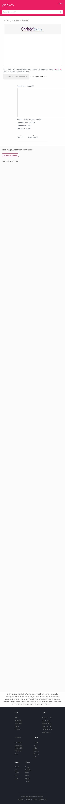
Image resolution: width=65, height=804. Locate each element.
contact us (57, 69)
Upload (60, 3)
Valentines (18, 751)
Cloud (17, 767)
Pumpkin (17, 729)
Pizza (16, 717)
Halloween (18, 745)
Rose (27, 773)
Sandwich (18, 720)
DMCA (35, 799)
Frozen (36, 742)
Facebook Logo (47, 726)
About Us (20, 799)
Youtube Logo (46, 723)
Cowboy (36, 754)
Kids (35, 757)
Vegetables (18, 723)
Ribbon (27, 778)
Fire (16, 770)
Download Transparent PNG (16, 76)
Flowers (27, 770)
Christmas (18, 742)
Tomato (17, 726)
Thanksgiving (19, 748)
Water (27, 775)
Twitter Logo (46, 720)
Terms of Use (43, 799)
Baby (35, 748)
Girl (35, 745)
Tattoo (27, 781)
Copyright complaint (38, 76)
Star (16, 775)
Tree (16, 778)
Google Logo (46, 732)
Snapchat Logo (47, 729)
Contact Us (28, 799)
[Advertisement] (32, 49)
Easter (17, 754)
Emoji (27, 767)
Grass (17, 773)
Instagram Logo (47, 717)
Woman (36, 751)
